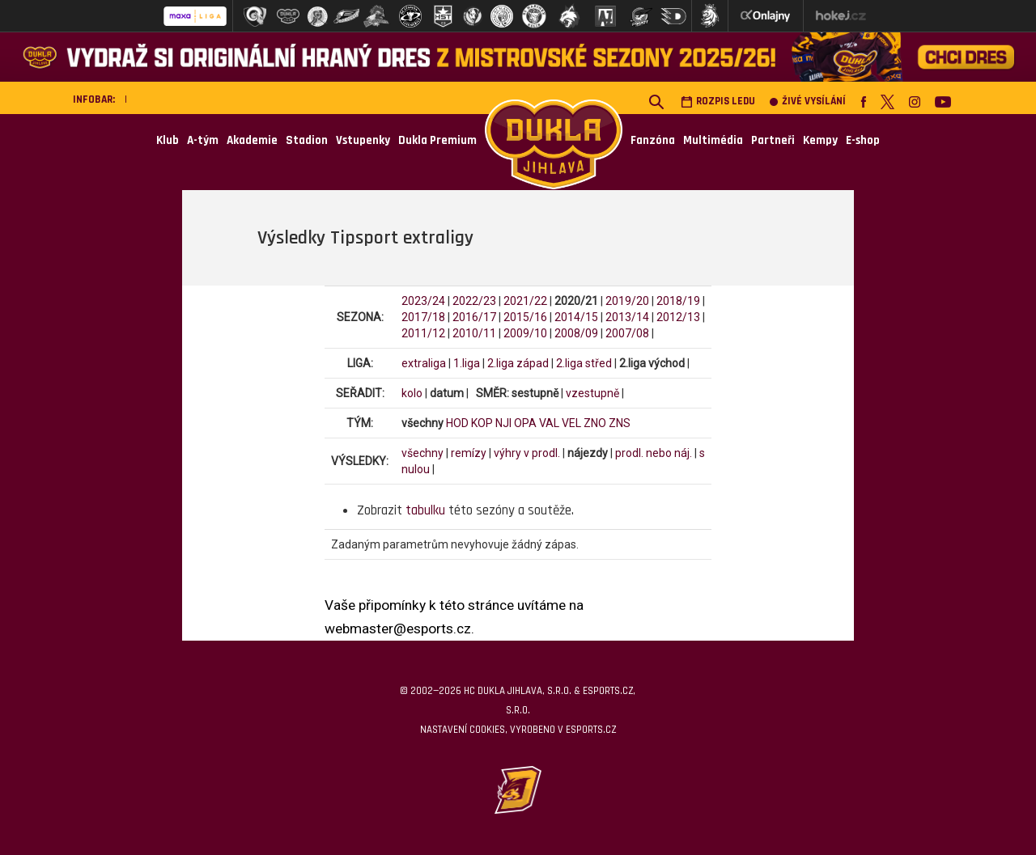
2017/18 (423, 317)
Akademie (252, 140)
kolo (411, 393)
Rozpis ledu (718, 101)
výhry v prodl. (527, 453)
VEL (571, 423)
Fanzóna (653, 140)
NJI (503, 423)
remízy (468, 453)
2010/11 (474, 333)
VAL (549, 423)
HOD (457, 423)
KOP (482, 423)
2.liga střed (584, 363)
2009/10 (525, 333)
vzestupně (592, 393)
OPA (525, 423)
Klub (167, 140)
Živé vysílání (808, 101)
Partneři (773, 140)
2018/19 (678, 300)
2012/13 (678, 317)
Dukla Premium (437, 140)
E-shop (863, 140)
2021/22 (525, 300)
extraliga (423, 363)
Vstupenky (363, 140)
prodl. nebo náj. (653, 453)
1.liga (466, 363)
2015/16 (525, 317)
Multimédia (713, 140)
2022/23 (474, 300)
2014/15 (576, 317)
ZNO (595, 423)
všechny (422, 453)
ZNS (620, 423)
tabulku (425, 510)
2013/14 (627, 317)
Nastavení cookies (462, 729)
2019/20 (627, 300)
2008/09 (576, 333)
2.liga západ (518, 363)
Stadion (307, 140)
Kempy (820, 140)
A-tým (203, 140)
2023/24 (423, 300)
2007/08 (627, 333)
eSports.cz (591, 729)
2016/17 (474, 317)
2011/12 (423, 333)
